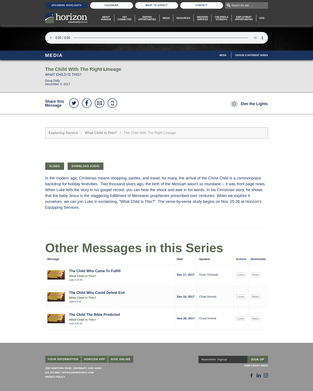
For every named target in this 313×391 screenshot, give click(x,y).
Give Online (121, 359)
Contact (201, 5)
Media (166, 18)
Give (262, 18)
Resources (183, 18)
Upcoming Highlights (67, 5)
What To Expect (156, 5)
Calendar (111, 5)
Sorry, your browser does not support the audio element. (156, 38)
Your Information (63, 359)
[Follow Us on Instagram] (266, 375)
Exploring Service (63, 133)
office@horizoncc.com (77, 372)
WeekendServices (202, 18)
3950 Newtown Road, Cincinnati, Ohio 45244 (73, 368)
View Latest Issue (256, 365)
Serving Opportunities (147, 18)
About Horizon (106, 18)
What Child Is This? (101, 133)
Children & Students (221, 18)
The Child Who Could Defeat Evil (97, 293)
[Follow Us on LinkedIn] (258, 375)
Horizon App (94, 359)
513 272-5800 (52, 372)
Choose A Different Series (251, 55)
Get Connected (124, 18)
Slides (54, 166)
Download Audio (86, 166)
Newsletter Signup (214, 359)
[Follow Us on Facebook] (251, 375)
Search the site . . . (242, 5)
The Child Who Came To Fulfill (95, 271)
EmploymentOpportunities (244, 18)
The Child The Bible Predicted (94, 314)
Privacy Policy (55, 377)
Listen (240, 274)
